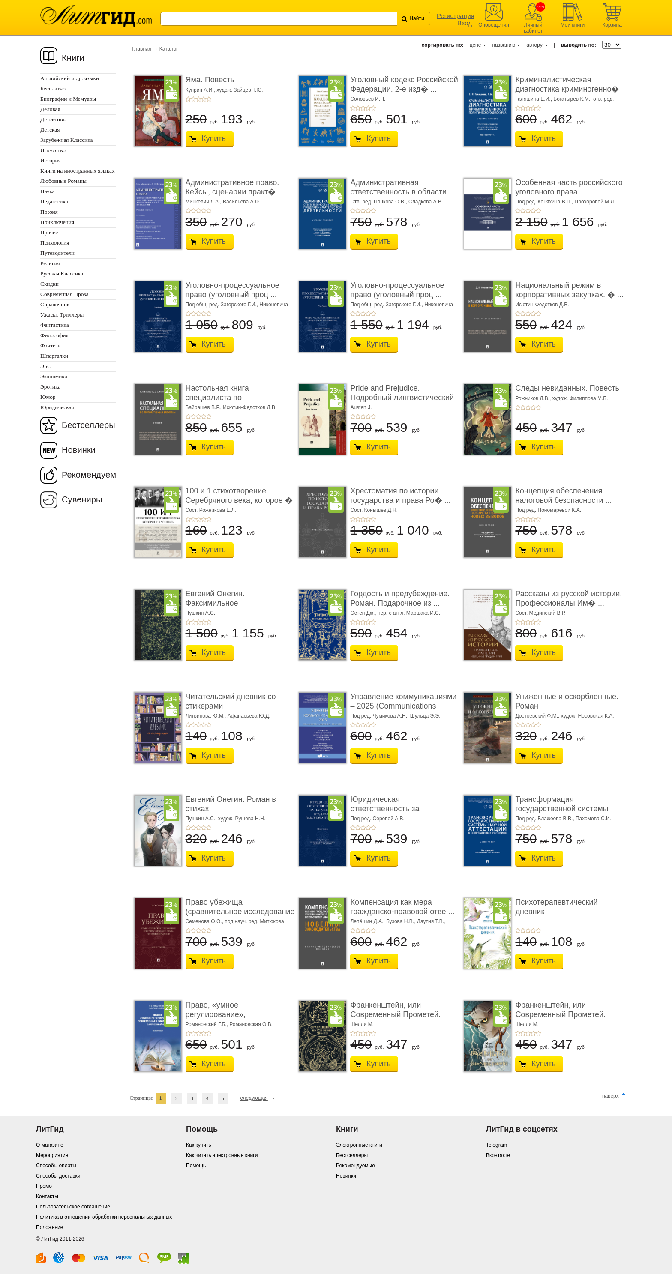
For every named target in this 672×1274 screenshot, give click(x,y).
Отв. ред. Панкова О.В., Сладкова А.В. (396, 202)
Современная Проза (64, 294)
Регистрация (455, 15)
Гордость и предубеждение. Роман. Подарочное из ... (400, 598)
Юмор (47, 397)
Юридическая (57, 407)
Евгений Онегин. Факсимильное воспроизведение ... (221, 602)
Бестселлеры (88, 425)
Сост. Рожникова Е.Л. (211, 510)
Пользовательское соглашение (73, 1207)
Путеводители (57, 253)
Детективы (53, 119)
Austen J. (361, 407)
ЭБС (45, 366)
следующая (253, 1098)
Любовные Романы (63, 181)
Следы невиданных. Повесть (567, 388)
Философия (54, 335)
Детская (50, 129)
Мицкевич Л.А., (204, 202)
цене (475, 45)
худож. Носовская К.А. (587, 716)
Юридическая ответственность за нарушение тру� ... (385, 808)
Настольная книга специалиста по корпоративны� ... (219, 397)
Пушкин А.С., (202, 819)
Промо (44, 1186)
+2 (193, 99)
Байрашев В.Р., (204, 407)
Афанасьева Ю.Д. (249, 716)
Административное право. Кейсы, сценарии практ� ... (235, 187)
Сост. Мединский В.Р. (540, 613)
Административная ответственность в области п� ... (398, 191)
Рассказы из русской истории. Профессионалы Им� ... (568, 598)
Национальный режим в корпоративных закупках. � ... (569, 290)
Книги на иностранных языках (77, 170)
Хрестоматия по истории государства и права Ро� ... (400, 496)
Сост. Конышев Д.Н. (374, 510)
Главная (142, 49)
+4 (203, 99)
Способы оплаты (56, 1166)
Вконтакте (498, 1155)
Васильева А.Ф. (241, 202)
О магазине (49, 1145)
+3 (198, 99)
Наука (47, 191)
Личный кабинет (533, 28)
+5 (208, 99)
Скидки (49, 284)
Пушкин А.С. (201, 613)
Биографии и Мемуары (68, 99)
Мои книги (573, 25)
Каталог (168, 49)
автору (534, 45)
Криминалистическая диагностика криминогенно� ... (567, 88)
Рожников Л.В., (533, 398)
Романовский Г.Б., (208, 1024)
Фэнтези (50, 345)
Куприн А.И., (201, 90)
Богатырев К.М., (573, 99)
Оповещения (493, 25)
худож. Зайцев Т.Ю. (239, 90)
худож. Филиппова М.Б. (580, 398)
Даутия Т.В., (431, 921)
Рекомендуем (89, 474)
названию (503, 45)
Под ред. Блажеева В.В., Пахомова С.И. (563, 819)
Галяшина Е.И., (534, 99)
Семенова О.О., (205, 921)
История (50, 160)
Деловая (50, 109)
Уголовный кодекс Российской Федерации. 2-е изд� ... (404, 84)
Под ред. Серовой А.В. (377, 819)
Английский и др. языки (69, 78)
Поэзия (49, 212)
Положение (49, 1227)
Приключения (57, 222)
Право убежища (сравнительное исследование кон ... (240, 911)
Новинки (79, 450)
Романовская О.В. (251, 1024)
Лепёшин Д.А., (368, 921)
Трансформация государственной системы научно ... (561, 808)
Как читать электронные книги (222, 1155)
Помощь (196, 1166)
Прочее (49, 232)
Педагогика (54, 201)
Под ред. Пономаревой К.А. (548, 510)
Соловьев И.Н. (367, 99)
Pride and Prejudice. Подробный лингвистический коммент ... (402, 397)
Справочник (55, 304)
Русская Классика (61, 273)
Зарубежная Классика (66, 140)
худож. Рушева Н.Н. (241, 819)
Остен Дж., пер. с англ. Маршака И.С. (395, 613)
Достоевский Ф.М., (538, 716)
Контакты (47, 1196)
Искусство (53, 150)
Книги (73, 58)
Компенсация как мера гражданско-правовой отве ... (402, 907)
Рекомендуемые (355, 1166)
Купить (213, 138)
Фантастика (54, 325)
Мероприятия (52, 1155)
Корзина (612, 25)
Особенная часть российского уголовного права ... (568, 187)
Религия (50, 263)
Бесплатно (53, 88)
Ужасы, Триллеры (62, 314)
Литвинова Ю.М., (207, 716)
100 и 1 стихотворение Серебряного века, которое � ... (239, 500)
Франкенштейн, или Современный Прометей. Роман (560, 1014)
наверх (610, 1096)
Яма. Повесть (210, 79)
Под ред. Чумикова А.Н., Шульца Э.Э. (395, 716)
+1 (188, 99)
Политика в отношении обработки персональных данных (104, 1217)
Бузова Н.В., (401, 921)
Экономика (53, 376)
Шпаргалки (54, 356)
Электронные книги (359, 1145)
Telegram (496, 1145)
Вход (464, 23)
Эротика (50, 386)
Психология (54, 242)
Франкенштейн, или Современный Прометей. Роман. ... (395, 1014)
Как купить (198, 1145)
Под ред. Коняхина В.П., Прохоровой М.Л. (565, 202)
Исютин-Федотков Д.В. (542, 305)
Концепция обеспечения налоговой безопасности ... (563, 496)
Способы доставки (58, 1176)
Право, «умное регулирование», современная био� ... (225, 1014)
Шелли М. (362, 1024)
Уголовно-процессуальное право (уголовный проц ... (232, 290)
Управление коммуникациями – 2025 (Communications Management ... (403, 705)
